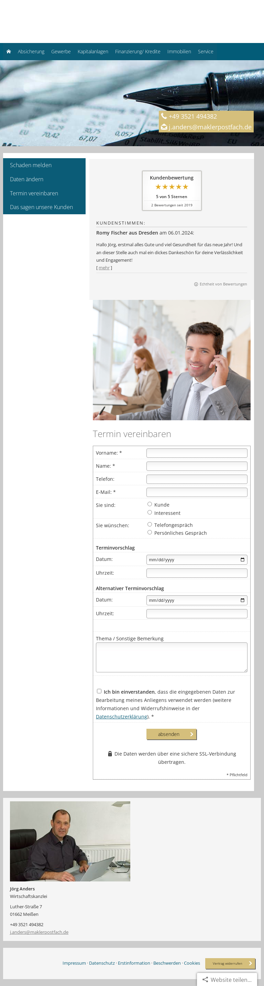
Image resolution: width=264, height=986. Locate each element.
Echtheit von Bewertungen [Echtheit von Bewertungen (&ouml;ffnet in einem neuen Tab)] (223, 283)
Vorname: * (109, 452)
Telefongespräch (170, 525)
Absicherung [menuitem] (31, 51)
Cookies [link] (192, 963)
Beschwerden (167, 963)
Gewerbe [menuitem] (61, 51)
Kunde (158, 504)
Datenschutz (102, 963)
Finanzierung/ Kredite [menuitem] (138, 51)
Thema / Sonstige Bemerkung (130, 638)
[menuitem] (8, 51)
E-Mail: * (106, 492)
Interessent (163, 513)
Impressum (74, 963)
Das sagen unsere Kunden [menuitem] (41, 207)
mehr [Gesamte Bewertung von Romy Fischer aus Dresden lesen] (104, 267)
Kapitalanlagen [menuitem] (93, 51)
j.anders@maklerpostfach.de (39, 932)
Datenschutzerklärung (121, 716)
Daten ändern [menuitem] (26, 179)
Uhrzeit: (105, 573)
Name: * (105, 466)
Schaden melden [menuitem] (31, 165)
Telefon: (105, 479)
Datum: (104, 559)
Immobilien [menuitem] (179, 51)
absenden (168, 734)
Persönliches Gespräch (177, 533)
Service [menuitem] (205, 51)
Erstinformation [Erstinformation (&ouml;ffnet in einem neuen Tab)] (134, 963)
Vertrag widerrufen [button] (227, 963)
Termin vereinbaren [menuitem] (34, 193)
